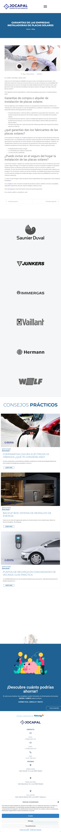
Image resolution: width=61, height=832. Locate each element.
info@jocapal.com (30, 739)
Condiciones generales (35, 829)
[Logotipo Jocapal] (18, 6)
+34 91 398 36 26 (30, 758)
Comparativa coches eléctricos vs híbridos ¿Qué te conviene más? (30, 443)
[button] (58, 802)
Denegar (30, 821)
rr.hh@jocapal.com (30, 748)
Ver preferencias (31, 826)
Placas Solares (30, 74)
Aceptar (30, 816)
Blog (24, 74)
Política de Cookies (24, 829)
